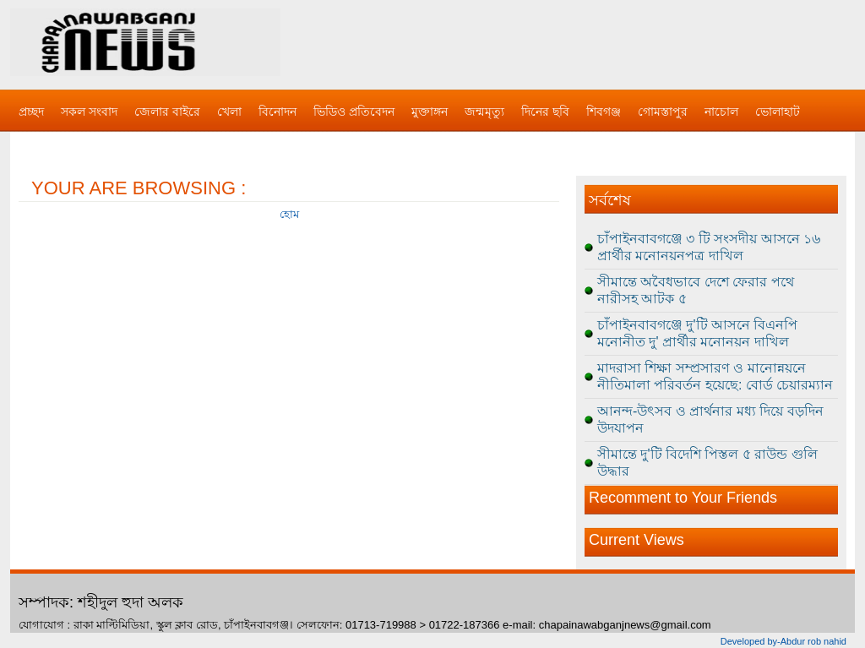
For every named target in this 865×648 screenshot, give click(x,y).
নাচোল (721, 111)
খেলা (229, 111)
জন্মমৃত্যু (484, 111)
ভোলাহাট (777, 111)
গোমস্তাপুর (663, 111)
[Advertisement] (610, 42)
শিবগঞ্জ (603, 111)
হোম (289, 214)
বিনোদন (277, 111)
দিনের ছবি (545, 111)
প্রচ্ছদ (31, 111)
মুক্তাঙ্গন (429, 111)
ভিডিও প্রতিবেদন (353, 111)
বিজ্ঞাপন (38, 145)
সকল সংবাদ (89, 111)
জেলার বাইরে (167, 111)
